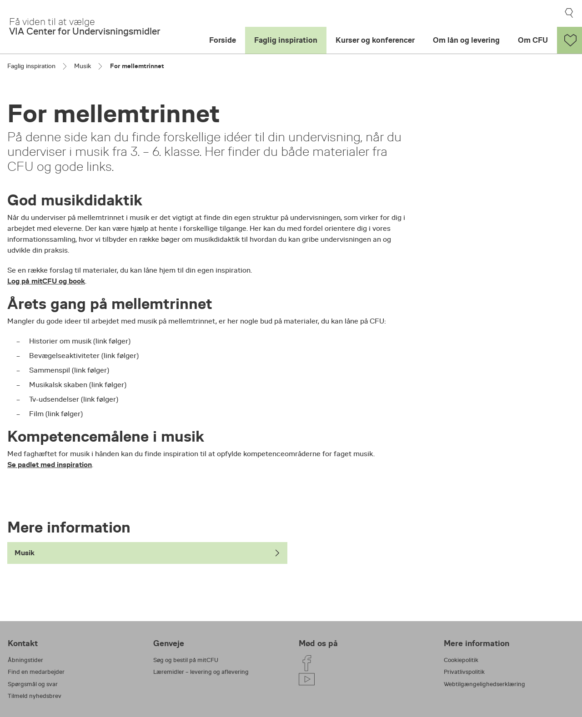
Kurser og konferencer (375, 40)
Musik (82, 66)
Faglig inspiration (285, 40)
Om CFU (533, 40)
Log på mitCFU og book (46, 281)
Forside (222, 40)
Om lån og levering (466, 40)
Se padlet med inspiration (49, 464)
